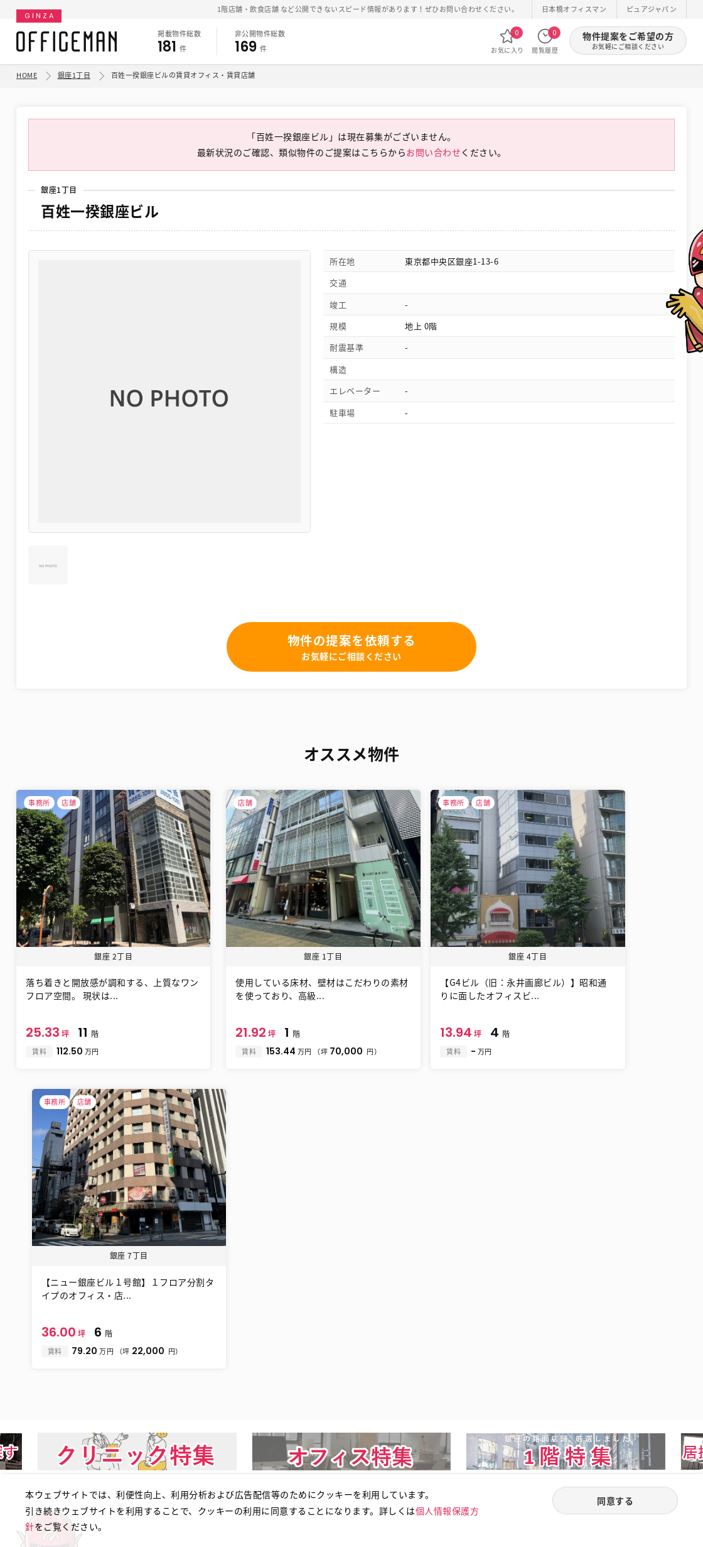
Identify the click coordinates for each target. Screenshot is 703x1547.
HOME (26, 75)
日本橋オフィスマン (574, 9)
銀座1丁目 (74, 75)
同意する (615, 1501)
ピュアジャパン (651, 9)
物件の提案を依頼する (351, 651)
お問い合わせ (433, 156)
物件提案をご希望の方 (627, 41)
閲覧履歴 (545, 41)
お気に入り (507, 41)
